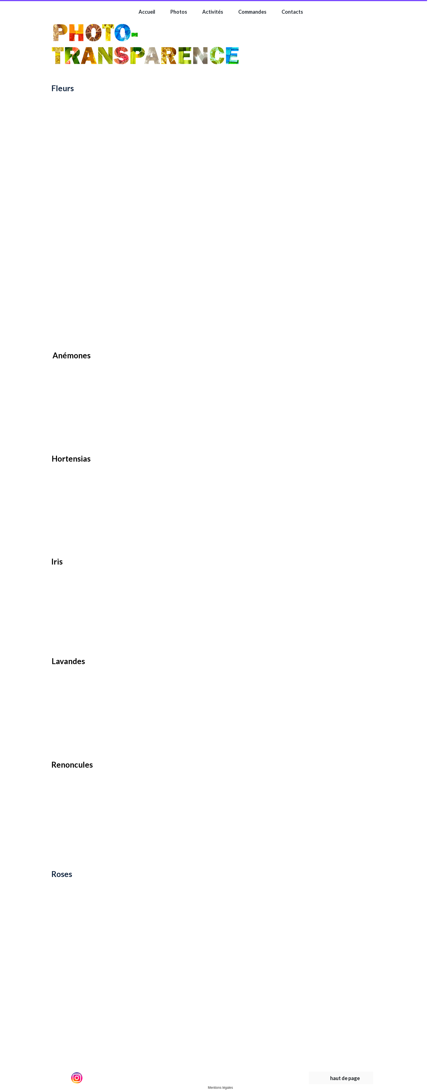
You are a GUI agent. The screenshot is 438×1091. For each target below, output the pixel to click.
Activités (212, 12)
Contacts (292, 12)
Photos (178, 12)
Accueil (147, 12)
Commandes (252, 12)
